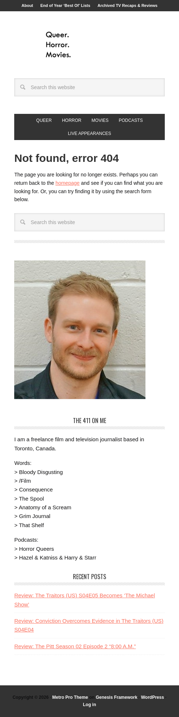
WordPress (152, 697)
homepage (67, 183)
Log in (89, 704)
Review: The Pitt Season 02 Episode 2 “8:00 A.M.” (75, 646)
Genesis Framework (116, 697)
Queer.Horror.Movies (89, 44)
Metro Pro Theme (70, 697)
